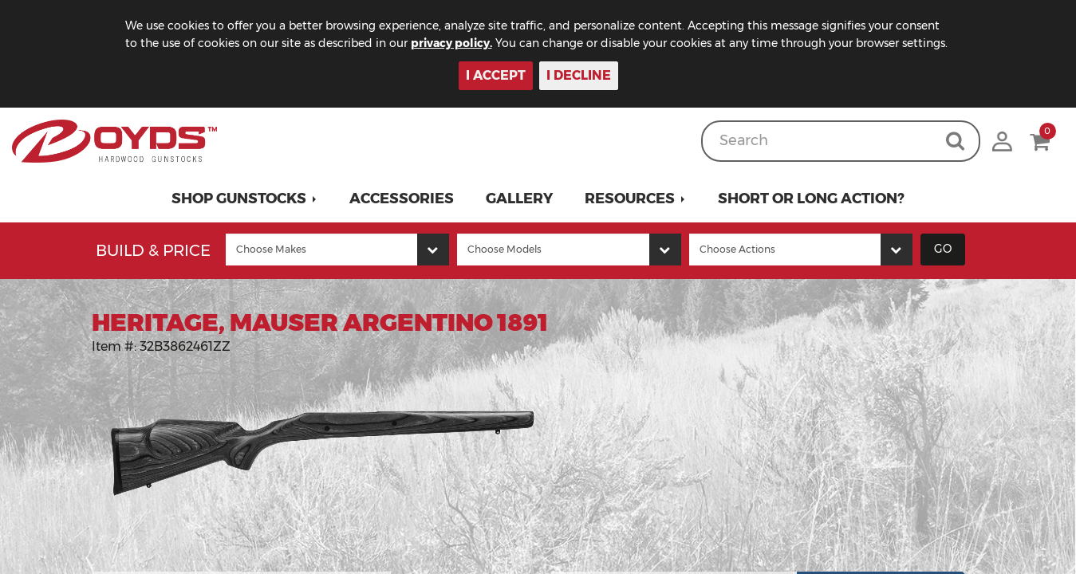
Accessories (401, 198)
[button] (244, 198)
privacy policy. (451, 43)
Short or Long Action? (811, 198)
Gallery (519, 198)
